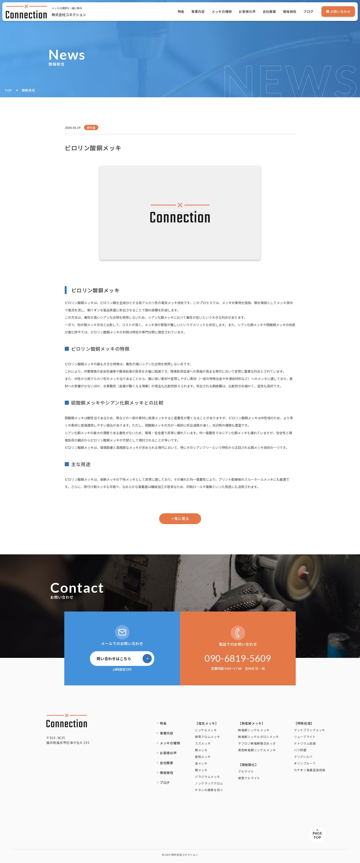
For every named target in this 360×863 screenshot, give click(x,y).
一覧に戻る (180, 518)
